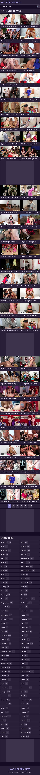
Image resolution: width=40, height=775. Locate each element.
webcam (25, 720)
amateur (6, 542)
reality (25, 647)
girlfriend (5, 671)
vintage (25, 712)
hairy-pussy (6, 687)
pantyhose (26, 619)
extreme (5, 639)
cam (4, 582)
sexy (24, 663)
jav (3, 720)
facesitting (6, 643)
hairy (4, 683)
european (6, 635)
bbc (4, 566)
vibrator (25, 708)
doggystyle (6, 615)
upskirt (25, 704)
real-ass (25, 639)
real (24, 635)
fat (4, 659)
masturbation (27, 558)
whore (25, 736)
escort (4, 627)
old (24, 594)
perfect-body (26, 631)
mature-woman (28, 570)
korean (5, 732)
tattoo (25, 679)
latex (4, 736)
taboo (25, 675)
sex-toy (25, 659)
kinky (4, 724)
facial (5, 647)
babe (4, 562)
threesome (26, 687)
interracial (6, 704)
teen (24, 683)
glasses (5, 675)
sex (24, 655)
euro (4, 631)
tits (24, 691)
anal (4, 546)
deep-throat (7, 602)
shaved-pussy (27, 671)
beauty (5, 578)
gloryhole (6, 679)
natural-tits (26, 582)
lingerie (25, 550)
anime (4, 554)
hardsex (5, 700)
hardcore (6, 695)
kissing (5, 728)
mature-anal (27, 566)
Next (30, 506)
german (5, 667)
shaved (25, 667)
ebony (4, 623)
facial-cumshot (8, 651)
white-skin (26, 732)
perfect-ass (26, 627)
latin (24, 542)
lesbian (25, 546)
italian (4, 708)
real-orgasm (27, 643)
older (24, 606)
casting (5, 586)
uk (24, 695)
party (24, 623)
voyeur (25, 716)
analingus (6, 550)
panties (25, 615)
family (5, 655)
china (4, 598)
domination (7, 619)
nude (24, 590)
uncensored (26, 700)
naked (24, 574)
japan (5, 712)
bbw (4, 570)
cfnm (4, 590)
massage (25, 554)
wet (24, 724)
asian (4, 558)
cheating (5, 594)
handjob (5, 691)
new (24, 586)
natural (25, 578)
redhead (26, 651)
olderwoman (27, 611)
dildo (4, 611)
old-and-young (28, 598)
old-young (26, 602)
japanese (6, 716)
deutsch (5, 606)
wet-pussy (26, 728)
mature (25, 562)
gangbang (6, 663)
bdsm (5, 574)
